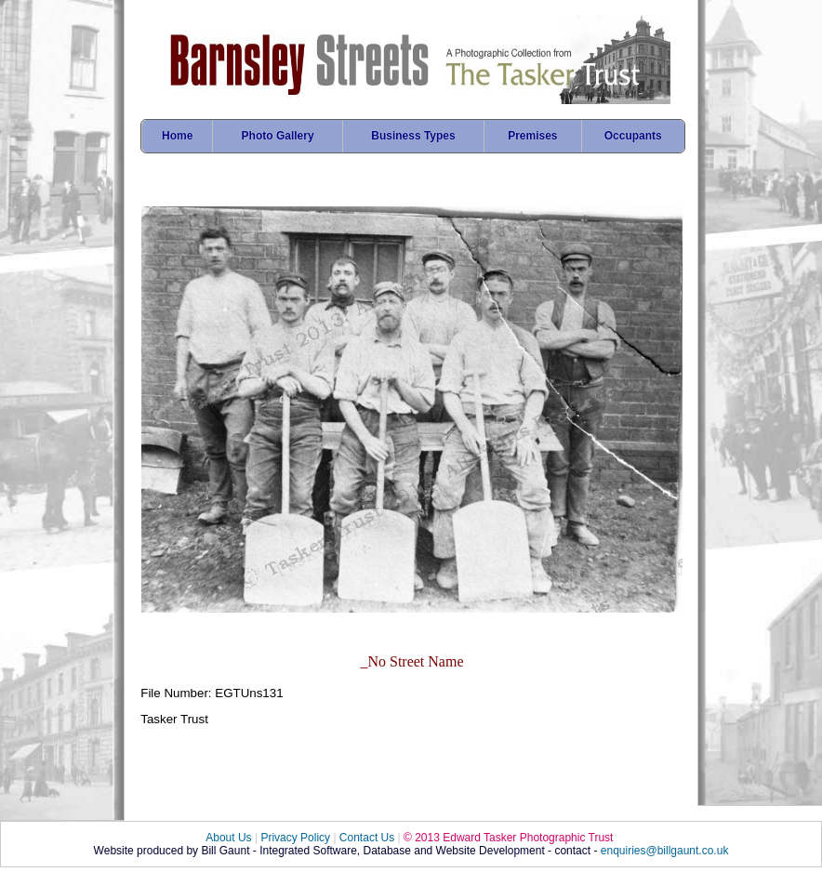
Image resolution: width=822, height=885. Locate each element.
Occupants (633, 135)
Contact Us (366, 837)
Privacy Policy (295, 837)
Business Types (413, 135)
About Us (228, 837)
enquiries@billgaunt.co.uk (665, 850)
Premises (532, 135)
